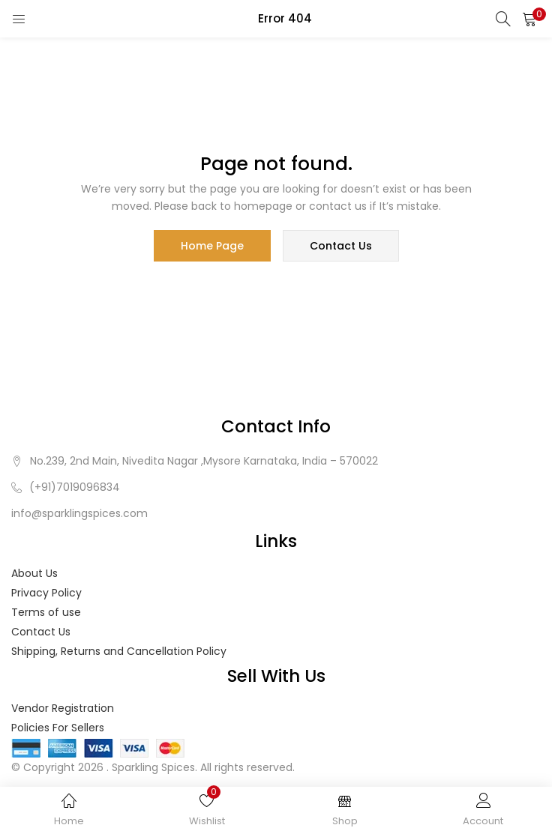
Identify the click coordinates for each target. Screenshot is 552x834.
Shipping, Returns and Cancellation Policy (118, 651)
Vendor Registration (62, 708)
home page (212, 245)
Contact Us (40, 631)
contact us (341, 245)
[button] (529, 18)
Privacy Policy (46, 592)
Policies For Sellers (57, 727)
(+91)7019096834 (74, 487)
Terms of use (46, 612)
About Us (34, 573)
